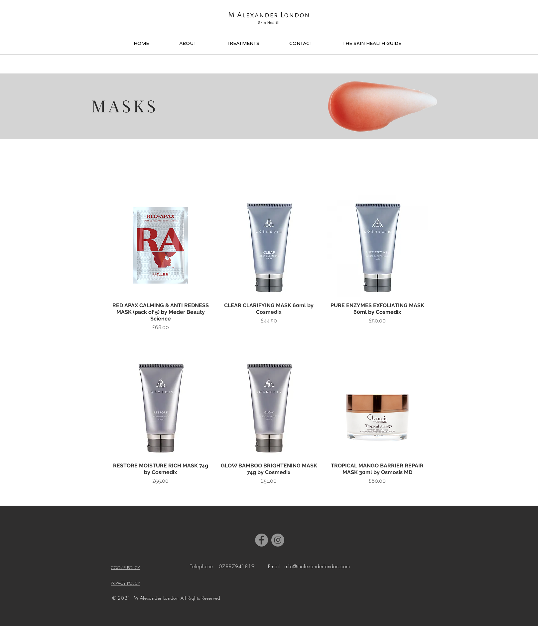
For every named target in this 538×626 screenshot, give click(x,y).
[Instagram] (277, 540)
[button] (426, 16)
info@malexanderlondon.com (317, 566)
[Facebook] (261, 540)
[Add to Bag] (160, 342)
